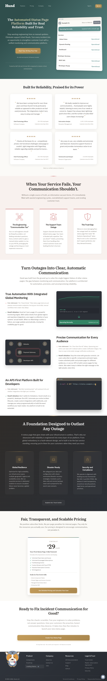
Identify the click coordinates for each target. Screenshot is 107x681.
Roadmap (29, 663)
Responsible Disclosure (95, 679)
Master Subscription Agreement (91, 664)
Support (68, 663)
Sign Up (98, 6)
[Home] (10, 6)
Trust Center (89, 660)
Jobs (47, 666)
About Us (49, 660)
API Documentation (71, 660)
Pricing (32, 6)
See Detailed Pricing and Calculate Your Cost (53, 590)
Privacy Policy (89, 668)
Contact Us (49, 663)
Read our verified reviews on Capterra (53, 168)
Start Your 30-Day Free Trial (28, 51)
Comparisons (30, 660)
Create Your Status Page (53, 638)
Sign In (89, 6)
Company (41, 6)
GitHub (67, 668)
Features (22, 6)
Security (87, 671)
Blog (66, 666)
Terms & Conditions (68, 679)
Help (49, 6)
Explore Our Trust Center (53, 502)
